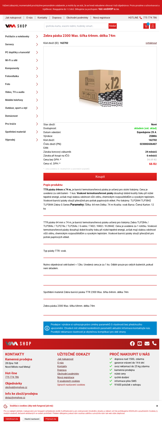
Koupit (100, 176)
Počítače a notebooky (22, 36)
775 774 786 (12, 377)
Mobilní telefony (22, 100)
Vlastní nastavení (31, 419)
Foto (22, 84)
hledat (112, 25)
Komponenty (22, 68)
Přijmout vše (51, 419)
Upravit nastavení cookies (71, 384)
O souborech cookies (68, 381)
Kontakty (42, 17)
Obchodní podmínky (77, 17)
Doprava (56, 17)
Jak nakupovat (13, 17)
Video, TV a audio (22, 92)
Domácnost (22, 116)
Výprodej (22, 140)
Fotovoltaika (22, 76)
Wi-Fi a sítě (22, 60)
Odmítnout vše (12, 419)
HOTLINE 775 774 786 (142, 17)
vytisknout (151, 43)
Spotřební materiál (22, 132)
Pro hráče (22, 124)
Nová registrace (101, 17)
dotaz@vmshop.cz (15, 397)
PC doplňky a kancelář (22, 52)
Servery (22, 44)
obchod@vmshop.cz (16, 387)
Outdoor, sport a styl (22, 108)
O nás (29, 17)
